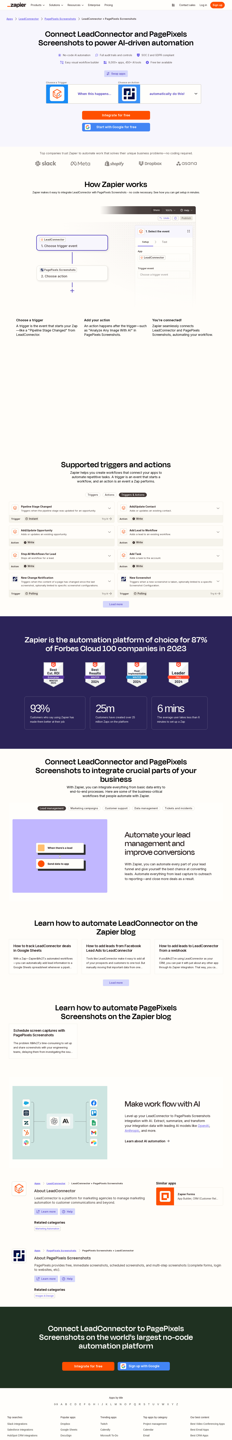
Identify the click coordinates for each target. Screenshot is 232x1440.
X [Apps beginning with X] (168, 1407)
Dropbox (65, 1427)
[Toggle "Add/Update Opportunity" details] (61, 535)
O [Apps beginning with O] (125, 1407)
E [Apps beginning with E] (80, 1407)
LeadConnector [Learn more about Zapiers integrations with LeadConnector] (29, 18)
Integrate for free (116, 117)
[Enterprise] (94, 5)
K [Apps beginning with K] (106, 1407)
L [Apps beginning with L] (111, 1407)
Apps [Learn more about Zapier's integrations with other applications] (10, 18)
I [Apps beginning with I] (98, 1407)
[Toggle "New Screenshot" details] (170, 584)
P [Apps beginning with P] (130, 1407)
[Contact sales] (187, 5)
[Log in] (203, 5)
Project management (155, 1427)
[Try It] (61, 521)
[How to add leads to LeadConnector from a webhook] (189, 960)
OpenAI (203, 1129)
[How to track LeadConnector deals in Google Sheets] (43, 960)
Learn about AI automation (148, 1144)
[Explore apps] (173, 5)
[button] (116, 129)
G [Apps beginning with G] (89, 1407)
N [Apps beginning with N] (120, 1407)
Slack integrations (17, 1427)
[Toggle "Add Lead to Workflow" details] (170, 535)
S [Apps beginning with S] (144, 1407)
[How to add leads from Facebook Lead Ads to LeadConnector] (116, 960)
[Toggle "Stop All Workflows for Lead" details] (61, 559)
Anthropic (132, 1134)
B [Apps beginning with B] (66, 1407)
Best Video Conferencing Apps (207, 1427)
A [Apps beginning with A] (61, 1407)
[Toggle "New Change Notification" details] (61, 584)
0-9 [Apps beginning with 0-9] (56, 1407)
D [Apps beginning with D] (75, 1407)
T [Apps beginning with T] (149, 1407)
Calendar (148, 1433)
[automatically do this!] (164, 95)
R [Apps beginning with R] (140, 1407)
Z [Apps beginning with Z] (177, 1407)
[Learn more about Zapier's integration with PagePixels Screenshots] (19, 1259)
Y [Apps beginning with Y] (172, 1407)
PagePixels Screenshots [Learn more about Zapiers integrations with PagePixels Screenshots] (60, 18)
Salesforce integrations (20, 1433)
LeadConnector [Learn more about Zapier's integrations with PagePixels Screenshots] (56, 1186)
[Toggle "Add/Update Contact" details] (170, 511)
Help (67, 1215)
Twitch (104, 1427)
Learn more (46, 1215)
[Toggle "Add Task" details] (170, 559)
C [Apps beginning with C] (71, 1407)
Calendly (105, 1433)
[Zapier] (16, 5)
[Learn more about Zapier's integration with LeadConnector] (19, 1192)
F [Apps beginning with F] (85, 1407)
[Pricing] (109, 5)
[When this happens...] (68, 95)
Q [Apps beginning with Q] (135, 1407)
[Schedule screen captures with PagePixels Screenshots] (43, 1044)
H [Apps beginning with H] (94, 1407)
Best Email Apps (199, 1433)
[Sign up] (217, 5)
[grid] (53, 242)
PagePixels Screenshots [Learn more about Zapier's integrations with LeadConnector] (61, 1253)
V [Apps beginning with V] (158, 1407)
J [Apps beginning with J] (102, 1407)
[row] (53, 242)
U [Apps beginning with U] (153, 1407)
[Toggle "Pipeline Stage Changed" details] (61, 511)
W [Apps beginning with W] (163, 1407)
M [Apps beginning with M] (116, 1407)
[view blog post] (43, 960)
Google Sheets (69, 1433)
